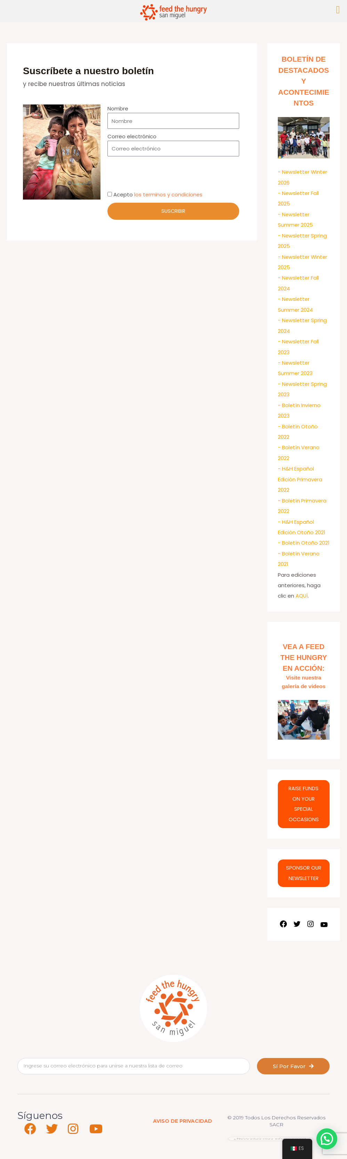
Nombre (117, 108)
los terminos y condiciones (168, 194)
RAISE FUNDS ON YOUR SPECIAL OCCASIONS (303, 810)
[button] (326, 1138)
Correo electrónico (131, 136)
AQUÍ (302, 600)
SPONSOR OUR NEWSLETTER (303, 880)
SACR (276, 1131)
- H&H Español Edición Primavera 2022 (300, 475)
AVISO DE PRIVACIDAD (182, 1128)
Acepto (158, 194)
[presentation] (160, 173)
